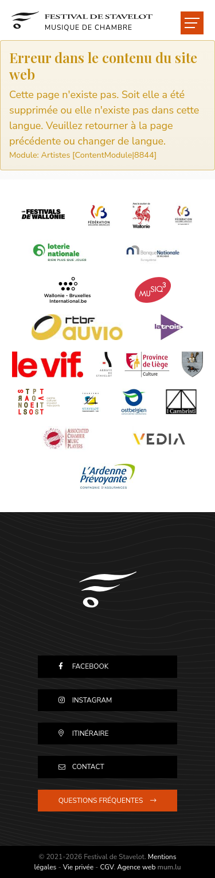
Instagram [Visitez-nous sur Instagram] (92, 700)
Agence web (136, 867)
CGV (107, 867)
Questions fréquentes (100, 800)
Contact (88, 766)
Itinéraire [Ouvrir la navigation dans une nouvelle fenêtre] (90, 733)
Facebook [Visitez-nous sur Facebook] (90, 666)
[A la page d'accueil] (82, 20)
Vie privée (78, 867)
